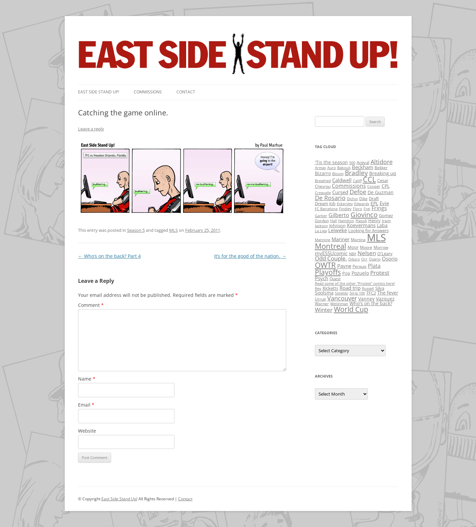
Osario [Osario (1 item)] (375, 259)
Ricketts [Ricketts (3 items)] (330, 288)
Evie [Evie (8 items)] (384, 203)
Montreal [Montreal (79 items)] (330, 246)
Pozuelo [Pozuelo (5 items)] (360, 273)
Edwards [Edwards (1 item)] (361, 203)
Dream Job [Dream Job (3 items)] (325, 203)
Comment (91, 305)
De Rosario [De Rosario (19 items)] (330, 198)
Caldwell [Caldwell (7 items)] (342, 180)
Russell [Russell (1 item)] (368, 288)
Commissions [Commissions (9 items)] (349, 185)
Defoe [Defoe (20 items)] (358, 192)
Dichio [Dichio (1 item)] (352, 198)
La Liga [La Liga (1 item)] (321, 230)
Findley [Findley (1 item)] (345, 208)
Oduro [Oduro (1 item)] (354, 259)
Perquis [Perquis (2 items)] (360, 266)
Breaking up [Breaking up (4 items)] (382, 173)
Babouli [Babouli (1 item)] (344, 167)
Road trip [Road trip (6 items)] (350, 288)
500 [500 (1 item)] (352, 162)
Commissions (148, 92)
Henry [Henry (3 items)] (374, 220)
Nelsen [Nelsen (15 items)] (367, 253)
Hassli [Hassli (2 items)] (361, 220)
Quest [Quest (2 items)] (335, 279)
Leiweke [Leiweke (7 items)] (337, 230)
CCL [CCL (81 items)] (369, 179)
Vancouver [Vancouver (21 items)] (342, 298)
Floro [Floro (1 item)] (357, 208)
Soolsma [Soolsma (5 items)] (324, 293)
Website (87, 431)
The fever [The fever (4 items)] (387, 293)
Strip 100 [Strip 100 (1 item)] (357, 293)
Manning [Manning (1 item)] (322, 239)
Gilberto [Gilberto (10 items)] (339, 215)
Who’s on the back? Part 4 (109, 256)
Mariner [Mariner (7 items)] (341, 239)
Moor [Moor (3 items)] (353, 247)
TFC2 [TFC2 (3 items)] (371, 293)
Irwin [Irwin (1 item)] (386, 220)
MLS (173, 230)
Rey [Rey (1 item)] (318, 288)
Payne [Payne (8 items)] (344, 266)
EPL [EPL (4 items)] (374, 203)
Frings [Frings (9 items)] (379, 208)
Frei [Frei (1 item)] (367, 208)
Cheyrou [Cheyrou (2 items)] (323, 186)
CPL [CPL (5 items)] (386, 186)
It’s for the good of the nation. (250, 256)
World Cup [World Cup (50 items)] (351, 309)
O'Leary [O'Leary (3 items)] (385, 253)
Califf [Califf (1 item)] (357, 180)
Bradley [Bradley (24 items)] (356, 172)
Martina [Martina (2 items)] (358, 239)
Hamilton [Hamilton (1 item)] (346, 220)
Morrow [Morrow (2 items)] (381, 247)
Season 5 (136, 230)
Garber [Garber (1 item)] (321, 215)
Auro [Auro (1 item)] (331, 167)
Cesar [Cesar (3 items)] (382, 180)
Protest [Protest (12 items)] (379, 273)
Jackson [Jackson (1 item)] (321, 225)
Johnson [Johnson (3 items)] (337, 225)
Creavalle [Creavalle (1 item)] (323, 192)
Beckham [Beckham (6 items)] (362, 167)
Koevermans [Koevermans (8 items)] (361, 225)
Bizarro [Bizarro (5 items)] (323, 173)
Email (86, 405)
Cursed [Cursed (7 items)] (340, 192)
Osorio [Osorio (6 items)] (390, 258)
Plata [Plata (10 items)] (374, 266)
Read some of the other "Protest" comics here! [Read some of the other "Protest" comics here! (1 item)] (355, 283)
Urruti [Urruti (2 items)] (320, 299)
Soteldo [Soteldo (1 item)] (341, 293)
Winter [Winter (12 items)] (324, 310)
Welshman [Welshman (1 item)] (339, 304)
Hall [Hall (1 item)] (333, 220)
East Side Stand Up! (119, 499)
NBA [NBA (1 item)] (352, 253)
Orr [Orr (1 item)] (364, 259)
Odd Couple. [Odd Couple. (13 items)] (331, 258)
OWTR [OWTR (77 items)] (325, 265)
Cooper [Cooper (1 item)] (373, 186)
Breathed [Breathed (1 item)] (323, 180)
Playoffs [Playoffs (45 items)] (328, 272)
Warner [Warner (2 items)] (322, 304)
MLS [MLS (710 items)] (376, 237)
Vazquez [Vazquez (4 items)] (385, 299)
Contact (185, 92)
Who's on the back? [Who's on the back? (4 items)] (371, 303)
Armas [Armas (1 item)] (320, 167)
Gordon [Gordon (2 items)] (322, 220)
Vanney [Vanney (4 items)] (366, 299)
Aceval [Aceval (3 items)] (363, 162)
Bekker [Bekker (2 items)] (381, 167)
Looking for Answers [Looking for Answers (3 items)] (368, 230)
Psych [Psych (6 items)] (321, 278)
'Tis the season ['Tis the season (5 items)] (331, 162)
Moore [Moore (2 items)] (366, 247)
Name (86, 379)
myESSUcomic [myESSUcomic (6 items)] (331, 253)
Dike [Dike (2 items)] (363, 198)
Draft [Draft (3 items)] (374, 198)
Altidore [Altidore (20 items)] (382, 162)
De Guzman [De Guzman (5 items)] (381, 192)
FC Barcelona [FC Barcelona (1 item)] (326, 208)
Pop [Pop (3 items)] (346, 273)
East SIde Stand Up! (98, 92)
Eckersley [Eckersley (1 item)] (345, 203)
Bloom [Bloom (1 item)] (338, 173)
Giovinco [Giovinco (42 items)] (364, 214)
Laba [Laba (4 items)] (382, 225)
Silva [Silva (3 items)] (379, 288)
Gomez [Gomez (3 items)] (386, 215)
